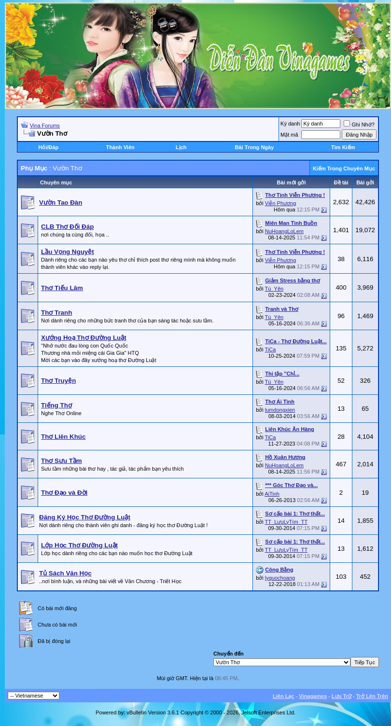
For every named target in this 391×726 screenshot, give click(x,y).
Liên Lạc (283, 696)
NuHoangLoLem (284, 231)
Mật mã (289, 135)
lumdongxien (280, 410)
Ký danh (290, 123)
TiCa (270, 349)
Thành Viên (120, 147)
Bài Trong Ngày (254, 147)
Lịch (181, 147)
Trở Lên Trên (372, 696)
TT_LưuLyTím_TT (286, 522)
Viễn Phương (280, 203)
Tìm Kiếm (343, 147)
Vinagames (313, 696)
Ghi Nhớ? (359, 124)
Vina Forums (45, 125)
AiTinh (272, 494)
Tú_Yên (274, 289)
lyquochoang (280, 578)
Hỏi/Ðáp (48, 147)
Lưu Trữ (341, 696)
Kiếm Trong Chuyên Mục (344, 168)
